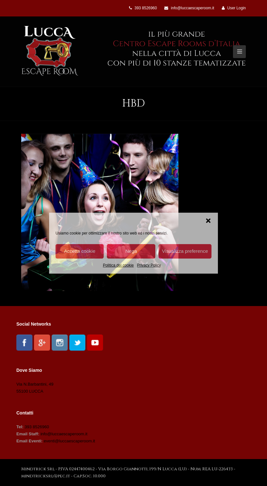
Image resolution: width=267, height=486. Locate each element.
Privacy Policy (149, 265)
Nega (131, 251)
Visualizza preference (185, 251)
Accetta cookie (79, 251)
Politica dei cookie (118, 265)
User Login (236, 8)
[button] (208, 220)
